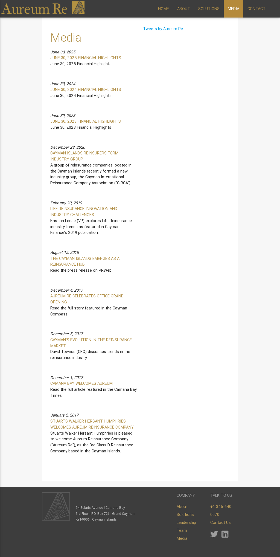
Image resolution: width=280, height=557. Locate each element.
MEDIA (233, 8)
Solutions (185, 514)
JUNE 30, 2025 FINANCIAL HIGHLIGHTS (85, 57)
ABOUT (183, 8)
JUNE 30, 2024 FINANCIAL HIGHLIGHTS (85, 89)
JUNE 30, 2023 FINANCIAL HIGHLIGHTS (85, 121)
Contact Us (220, 522)
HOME (163, 8)
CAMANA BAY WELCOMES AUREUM (81, 383)
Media (182, 538)
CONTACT (256, 8)
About (182, 506)
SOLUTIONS (209, 8)
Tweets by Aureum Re (163, 28)
